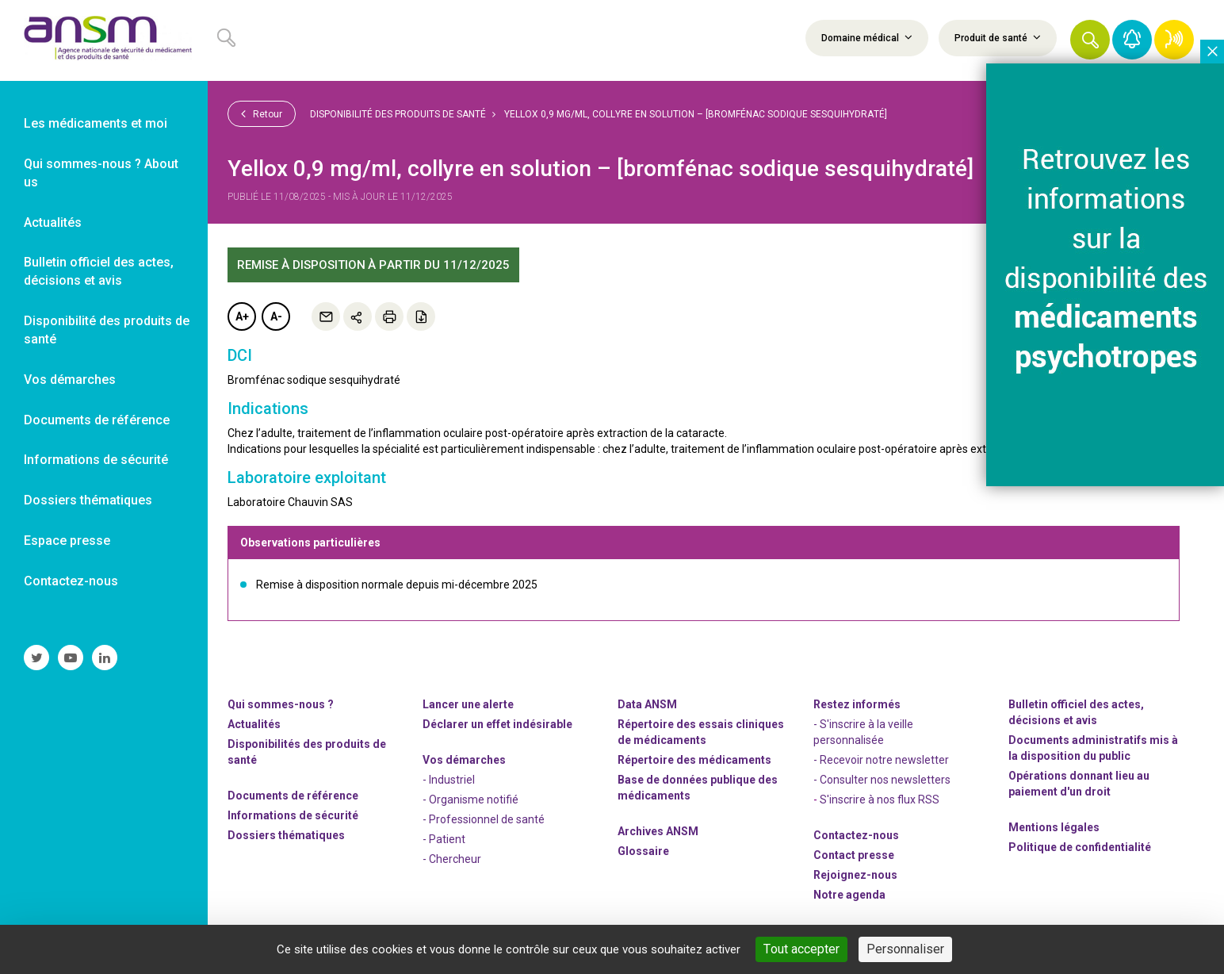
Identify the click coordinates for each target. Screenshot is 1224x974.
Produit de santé (997, 37)
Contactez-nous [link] (71, 581)
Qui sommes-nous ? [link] (281, 704)
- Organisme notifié (470, 799)
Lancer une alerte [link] (468, 704)
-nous (855, 875)
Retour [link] (261, 113)
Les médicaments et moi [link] (95, 123)
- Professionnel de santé (484, 819)
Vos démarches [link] (70, 379)
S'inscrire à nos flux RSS (879, 799)
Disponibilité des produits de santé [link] (106, 330)
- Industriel (449, 779)
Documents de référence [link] (97, 420)
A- (276, 316)
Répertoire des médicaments (694, 760)
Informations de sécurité (293, 815)
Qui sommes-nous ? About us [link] (101, 173)
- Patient (444, 839)
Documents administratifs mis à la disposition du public (1093, 748)
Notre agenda (849, 894)
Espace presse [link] (67, 540)
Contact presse (853, 855)
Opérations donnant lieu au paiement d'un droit (1078, 783)
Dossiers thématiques (286, 835)
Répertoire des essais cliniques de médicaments (701, 732)
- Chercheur (452, 859)
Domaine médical (866, 37)
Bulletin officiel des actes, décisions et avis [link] (99, 271)
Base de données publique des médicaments (698, 787)
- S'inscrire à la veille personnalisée (863, 732)
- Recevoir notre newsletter (881, 760)
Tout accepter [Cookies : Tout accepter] (801, 949)
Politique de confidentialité (1079, 847)
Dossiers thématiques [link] (88, 500)
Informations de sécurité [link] (96, 459)
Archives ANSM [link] (658, 831)
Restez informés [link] (857, 704)
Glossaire (643, 851)
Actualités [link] (53, 222)
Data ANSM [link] (647, 704)
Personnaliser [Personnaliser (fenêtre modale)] (905, 949)
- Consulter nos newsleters (882, 779)
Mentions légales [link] (1054, 827)
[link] (104, 40)
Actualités (254, 724)
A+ (242, 316)
